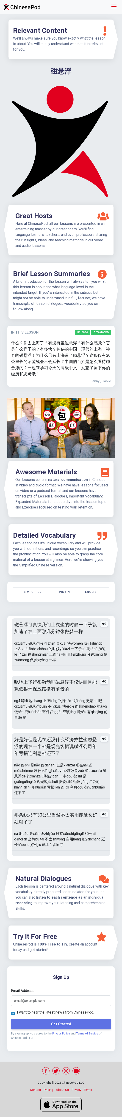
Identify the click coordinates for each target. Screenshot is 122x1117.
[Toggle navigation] (114, 7)
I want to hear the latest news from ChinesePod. (55, 1012)
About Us (62, 1089)
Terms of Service (87, 1033)
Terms (88, 1089)
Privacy (76, 1089)
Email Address (22, 990)
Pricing (48, 1089)
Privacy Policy (61, 1033)
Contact (35, 1089)
